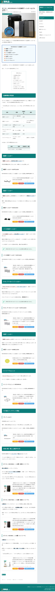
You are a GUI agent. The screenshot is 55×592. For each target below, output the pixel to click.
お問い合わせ (42, 37)
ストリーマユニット (17, 85)
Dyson (40, 32)
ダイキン (41, 23)
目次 (17, 73)
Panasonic (41, 26)
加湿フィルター (17, 84)
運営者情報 (38, 587)
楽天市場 (21, 184)
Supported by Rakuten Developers (50, 589)
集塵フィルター (17, 77)
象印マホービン (42, 29)
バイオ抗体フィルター (18, 80)
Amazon (15, 184)
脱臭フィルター (17, 78)
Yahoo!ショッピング (29, 184)
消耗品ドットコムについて (45, 35)
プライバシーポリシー (44, 587)
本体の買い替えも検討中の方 (19, 89)
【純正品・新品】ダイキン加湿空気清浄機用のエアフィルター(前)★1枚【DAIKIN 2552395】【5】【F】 (24, 437)
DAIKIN (3, 575)
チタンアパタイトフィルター (19, 82)
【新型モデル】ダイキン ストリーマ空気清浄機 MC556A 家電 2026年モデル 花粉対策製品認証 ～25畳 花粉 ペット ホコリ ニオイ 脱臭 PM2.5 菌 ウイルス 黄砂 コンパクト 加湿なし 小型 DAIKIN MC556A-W (24, 562)
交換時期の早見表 (17, 75)
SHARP (41, 21)
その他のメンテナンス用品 (19, 87)
